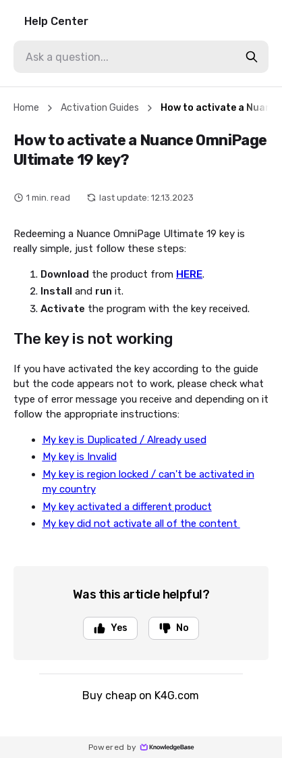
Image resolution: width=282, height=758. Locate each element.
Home (26, 107)
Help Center (56, 21)
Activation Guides (100, 107)
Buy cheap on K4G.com (140, 695)
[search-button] (251, 57)
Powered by (141, 747)
